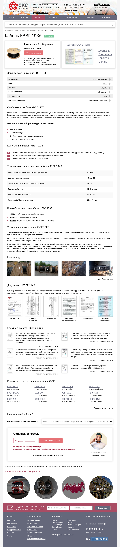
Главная (10, 17)
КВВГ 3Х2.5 (94, 387)
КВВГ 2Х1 (11, 399)
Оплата (102, 61)
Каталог (38, 17)
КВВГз (12, 217)
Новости (24, 17)
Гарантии (103, 58)
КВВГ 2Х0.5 (12, 387)
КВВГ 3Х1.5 (67, 399)
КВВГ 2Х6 (39, 393)
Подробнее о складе (105, 279)
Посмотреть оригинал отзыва (47, 346)
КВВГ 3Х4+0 (94, 399)
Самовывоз (105, 54)
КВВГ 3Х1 (66, 393)
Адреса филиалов (40, 13)
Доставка (53, 17)
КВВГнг (13, 221)
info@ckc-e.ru (102, 4)
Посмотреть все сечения (103, 408)
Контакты (106, 17)
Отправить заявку (101, 10)
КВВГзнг (13, 214)
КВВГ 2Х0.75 (13, 393)
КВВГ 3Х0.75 (67, 387)
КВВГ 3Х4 (93, 393)
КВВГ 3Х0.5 (40, 399)
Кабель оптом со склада (18, 6)
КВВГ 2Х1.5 (40, 387)
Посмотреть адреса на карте (62, 535)
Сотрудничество (71, 17)
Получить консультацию (50, 441)
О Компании (90, 17)
